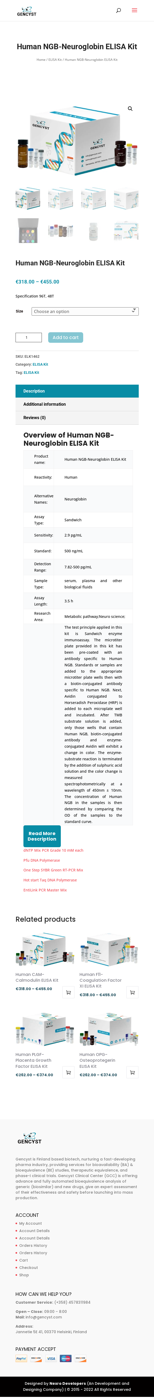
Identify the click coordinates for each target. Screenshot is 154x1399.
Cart (23, 1260)
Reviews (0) (34, 417)
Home (41, 59)
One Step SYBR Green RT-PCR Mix (53, 869)
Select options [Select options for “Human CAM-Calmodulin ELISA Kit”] (68, 992)
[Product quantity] (29, 337)
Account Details (34, 1230)
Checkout (28, 1267)
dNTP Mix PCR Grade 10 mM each (53, 850)
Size (19, 311)
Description (34, 391)
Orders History (33, 1245)
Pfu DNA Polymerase (41, 860)
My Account (30, 1223)
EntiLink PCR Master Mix (45, 889)
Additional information (44, 404)
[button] (130, 108)
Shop (24, 1275)
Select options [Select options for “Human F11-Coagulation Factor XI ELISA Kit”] (132, 992)
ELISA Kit (55, 59)
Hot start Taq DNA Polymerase (50, 879)
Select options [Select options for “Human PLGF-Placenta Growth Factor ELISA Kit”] (68, 1072)
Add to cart (66, 337)
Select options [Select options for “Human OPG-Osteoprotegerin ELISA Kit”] (132, 1072)
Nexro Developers (67, 1383)
